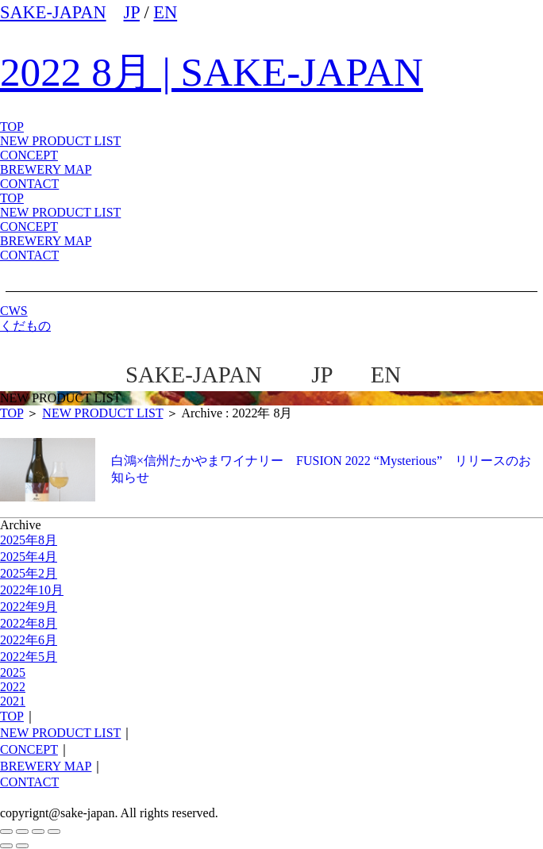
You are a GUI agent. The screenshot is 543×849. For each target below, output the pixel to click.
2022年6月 (28, 640)
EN (165, 12)
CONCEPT (29, 226)
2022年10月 (32, 590)
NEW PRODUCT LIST (60, 141)
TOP (12, 198)
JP (132, 12)
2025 (12, 672)
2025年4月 (28, 556)
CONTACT (29, 255)
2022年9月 (28, 606)
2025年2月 (28, 573)
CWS (14, 310)
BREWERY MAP (45, 241)
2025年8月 (28, 540)
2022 (12, 686)
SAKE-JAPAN (53, 12)
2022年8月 (28, 623)
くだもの (25, 325)
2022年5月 (28, 656)
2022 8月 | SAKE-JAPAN (211, 71)
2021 (12, 701)
